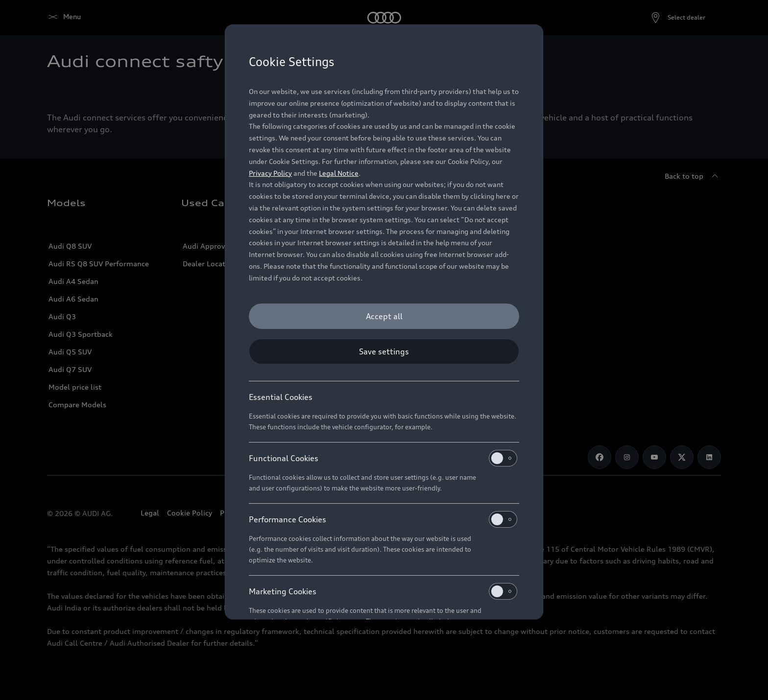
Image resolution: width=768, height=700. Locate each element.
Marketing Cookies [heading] (383, 591)
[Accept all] (384, 316)
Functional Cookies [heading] (383, 458)
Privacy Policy (270, 173)
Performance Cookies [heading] (383, 519)
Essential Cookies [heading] (280, 397)
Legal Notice (339, 173)
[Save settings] (384, 351)
